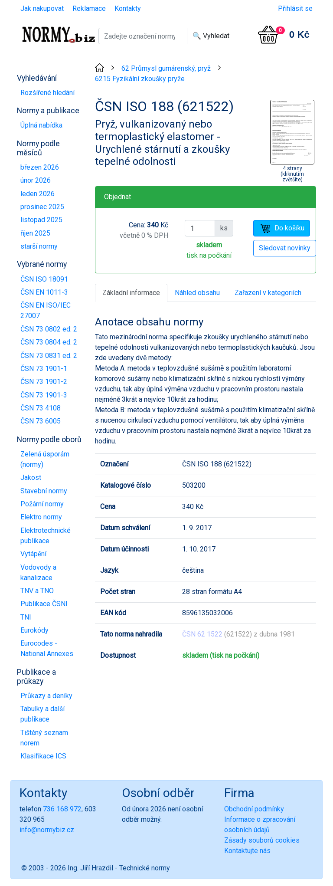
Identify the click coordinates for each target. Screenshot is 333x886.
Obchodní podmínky (254, 809)
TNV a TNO (37, 591)
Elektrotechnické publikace (45, 535)
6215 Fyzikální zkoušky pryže (140, 79)
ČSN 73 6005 (40, 421)
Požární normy (42, 504)
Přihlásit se (295, 8)
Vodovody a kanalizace (38, 572)
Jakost (30, 477)
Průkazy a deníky (46, 696)
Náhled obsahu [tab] (197, 293)
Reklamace (89, 8)
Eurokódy (34, 630)
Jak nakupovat (42, 8)
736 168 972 (62, 809)
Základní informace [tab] (131, 293)
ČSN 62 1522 (202, 634)
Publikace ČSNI (44, 604)
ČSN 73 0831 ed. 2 (48, 355)
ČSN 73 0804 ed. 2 (48, 342)
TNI (25, 617)
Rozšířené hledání (47, 93)
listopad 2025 (41, 220)
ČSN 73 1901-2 (43, 381)
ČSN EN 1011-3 (44, 292)
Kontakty (127, 8)
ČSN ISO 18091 (44, 279)
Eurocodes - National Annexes (46, 648)
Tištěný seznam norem (44, 737)
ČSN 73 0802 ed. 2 (48, 329)
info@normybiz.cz (47, 830)
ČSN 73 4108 (40, 408)
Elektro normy (41, 517)
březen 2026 (39, 167)
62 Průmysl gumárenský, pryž (166, 68)
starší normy (39, 246)
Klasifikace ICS (43, 756)
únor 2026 (35, 180)
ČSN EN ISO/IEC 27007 (45, 310)
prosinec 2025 (42, 207)
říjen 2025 (35, 233)
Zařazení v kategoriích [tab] (268, 293)
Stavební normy (43, 491)
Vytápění (33, 554)
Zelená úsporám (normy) (44, 459)
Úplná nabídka (41, 125)
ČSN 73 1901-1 (43, 368)
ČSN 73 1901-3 (43, 395)
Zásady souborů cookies (262, 840)
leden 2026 (37, 194)
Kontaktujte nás (247, 851)
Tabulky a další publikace (42, 714)
